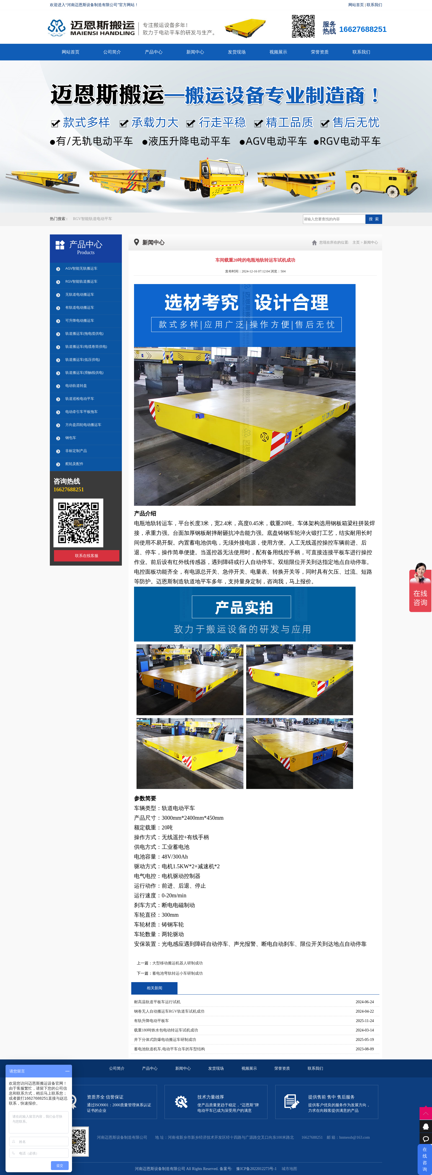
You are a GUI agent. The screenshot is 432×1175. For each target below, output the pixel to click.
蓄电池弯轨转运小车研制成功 (177, 973)
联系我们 (374, 5)
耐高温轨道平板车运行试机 (157, 1002)
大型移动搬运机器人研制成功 (177, 963)
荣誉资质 (320, 52)
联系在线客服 (86, 556)
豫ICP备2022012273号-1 (256, 1169)
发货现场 (237, 52)
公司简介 (112, 52)
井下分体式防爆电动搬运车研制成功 (165, 1040)
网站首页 (356, 5)
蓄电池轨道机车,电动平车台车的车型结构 (169, 1049)
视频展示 (278, 52)
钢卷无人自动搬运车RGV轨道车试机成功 (169, 1011)
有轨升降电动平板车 (151, 1021)
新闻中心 (195, 52)
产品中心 (154, 52)
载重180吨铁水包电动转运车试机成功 (166, 1030)
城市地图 (289, 1169)
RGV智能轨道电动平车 (92, 219)
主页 (356, 242)
